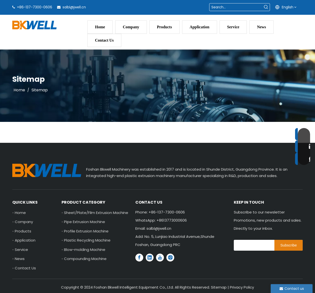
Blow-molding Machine (84, 249)
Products (23, 231)
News (20, 258)
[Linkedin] (150, 257)
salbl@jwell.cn (74, 7)
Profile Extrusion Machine (86, 231)
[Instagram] (170, 257)
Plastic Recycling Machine (87, 240)
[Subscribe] (288, 245)
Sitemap (219, 287)
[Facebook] (139, 257)
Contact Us (25, 268)
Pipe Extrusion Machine (84, 221)
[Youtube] (160, 257)
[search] (253, 245)
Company (24, 221)
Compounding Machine (85, 258)
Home (20, 212)
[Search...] (235, 7)
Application (25, 240)
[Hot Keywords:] (266, 7)
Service (21, 249)
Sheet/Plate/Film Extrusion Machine (96, 212)
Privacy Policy (242, 287)
